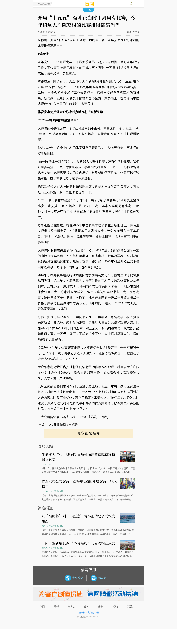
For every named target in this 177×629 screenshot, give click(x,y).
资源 (56, 606)
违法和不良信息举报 (88, 612)
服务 (86, 606)
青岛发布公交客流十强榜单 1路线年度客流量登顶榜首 (79, 484)
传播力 (71, 606)
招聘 (115, 606)
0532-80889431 (93, 616)
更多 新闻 (88, 433)
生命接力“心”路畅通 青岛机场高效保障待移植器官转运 (78, 457)
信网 (42, 606)
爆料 (100, 606)
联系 (130, 606)
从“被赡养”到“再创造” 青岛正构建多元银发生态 (78, 518)
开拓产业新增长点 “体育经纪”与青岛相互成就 (78, 543)
